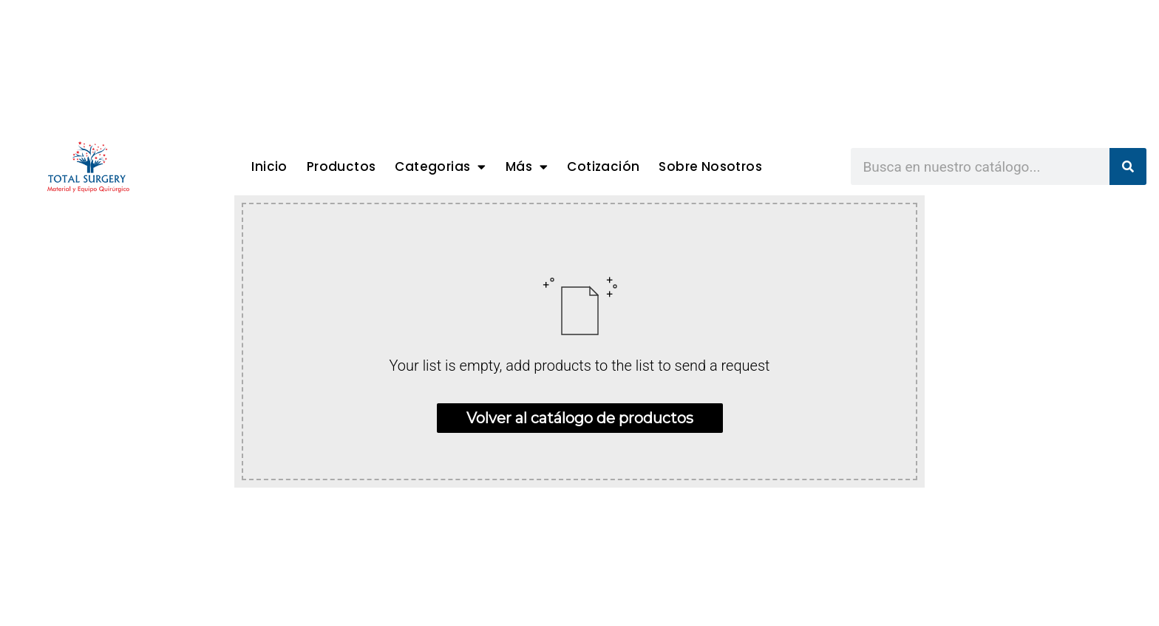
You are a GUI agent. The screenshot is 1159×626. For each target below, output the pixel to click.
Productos (341, 166)
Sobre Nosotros (710, 166)
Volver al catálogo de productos (579, 418)
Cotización (603, 166)
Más (527, 167)
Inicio (269, 166)
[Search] (1127, 166)
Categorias (440, 167)
